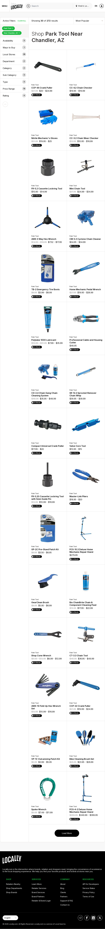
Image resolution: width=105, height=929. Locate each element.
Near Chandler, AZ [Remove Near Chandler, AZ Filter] (12, 33)
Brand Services (38, 892)
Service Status (89, 888)
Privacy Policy (89, 892)
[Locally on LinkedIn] (93, 917)
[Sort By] (89, 20)
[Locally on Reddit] (80, 917)
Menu (4, 6)
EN (96, 6)
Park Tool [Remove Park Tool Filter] (8, 28)
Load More (67, 833)
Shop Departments (14, 888)
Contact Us (65, 905)
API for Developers (91, 884)
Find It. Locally (83, 6)
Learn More (37, 884)
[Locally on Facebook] (86, 917)
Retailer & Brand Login (41, 901)
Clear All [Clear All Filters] (22, 21)
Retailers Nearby (13, 884)
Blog (62, 888)
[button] (14, 40)
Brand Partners (38, 896)
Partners (63, 896)
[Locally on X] (99, 917)
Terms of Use (88, 896)
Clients (63, 892)
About (62, 884)
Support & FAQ (66, 901)
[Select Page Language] (10, 917)
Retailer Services (39, 888)
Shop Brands (11, 892)
